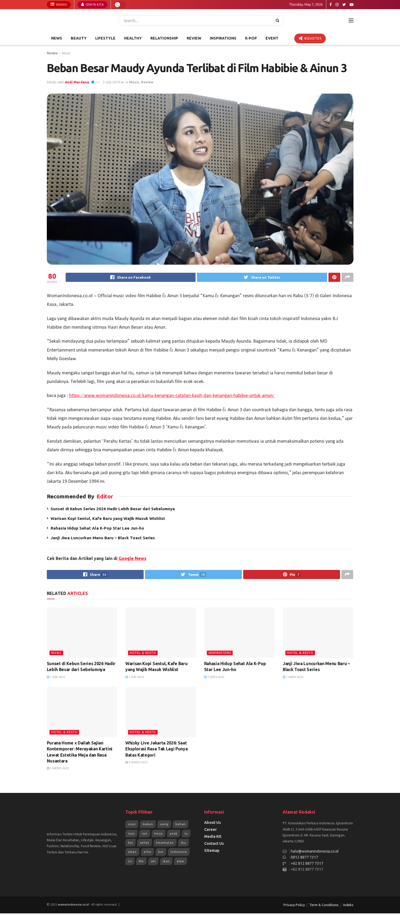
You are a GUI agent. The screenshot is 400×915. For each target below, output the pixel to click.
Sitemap (212, 852)
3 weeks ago (58, 770)
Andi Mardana (77, 82)
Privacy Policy (294, 907)
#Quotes (310, 38)
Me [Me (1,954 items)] (141, 862)
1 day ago (56, 678)
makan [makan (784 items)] (148, 826)
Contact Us (214, 845)
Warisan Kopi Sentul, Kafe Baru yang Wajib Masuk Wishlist (108, 519)
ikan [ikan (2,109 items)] (166, 862)
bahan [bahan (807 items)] (180, 826)
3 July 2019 (111, 82)
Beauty (79, 38)
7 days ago (214, 678)
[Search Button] (278, 20)
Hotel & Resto (143, 654)
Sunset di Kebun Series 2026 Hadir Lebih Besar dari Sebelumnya (113, 509)
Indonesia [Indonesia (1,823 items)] (179, 853)
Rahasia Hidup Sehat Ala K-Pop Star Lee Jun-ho (97, 529)
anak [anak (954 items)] (174, 835)
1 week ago (293, 678)
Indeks (59, 4)
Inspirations (223, 38)
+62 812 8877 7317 (307, 865)
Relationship (164, 38)
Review (194, 38)
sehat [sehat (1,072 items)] (144, 844)
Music (66, 53)
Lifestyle (105, 38)
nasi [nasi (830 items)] (131, 835)
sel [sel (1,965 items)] (153, 862)
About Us (212, 824)
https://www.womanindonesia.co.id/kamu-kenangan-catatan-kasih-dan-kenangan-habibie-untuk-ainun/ (172, 396)
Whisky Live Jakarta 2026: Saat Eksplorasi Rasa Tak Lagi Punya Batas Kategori (156, 750)
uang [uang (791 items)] (164, 826)
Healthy (133, 38)
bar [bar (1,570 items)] (161, 853)
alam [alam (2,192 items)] (180, 862)
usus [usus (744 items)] (132, 826)
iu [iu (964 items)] (186, 835)
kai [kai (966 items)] (130, 844)
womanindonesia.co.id (73, 906)
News (56, 38)
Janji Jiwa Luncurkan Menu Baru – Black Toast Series (103, 538)
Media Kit (212, 838)
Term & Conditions (324, 907)
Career (210, 831)
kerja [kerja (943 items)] (158, 835)
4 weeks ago (136, 764)
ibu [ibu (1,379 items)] (183, 844)
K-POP (251, 38)
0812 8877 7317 (304, 859)
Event (272, 38)
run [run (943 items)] (144, 835)
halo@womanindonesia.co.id (314, 853)
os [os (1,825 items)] (130, 862)
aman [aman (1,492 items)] (132, 853)
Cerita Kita (92, 4)
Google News (132, 559)
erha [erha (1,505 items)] (147, 853)
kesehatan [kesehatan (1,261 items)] (165, 844)
